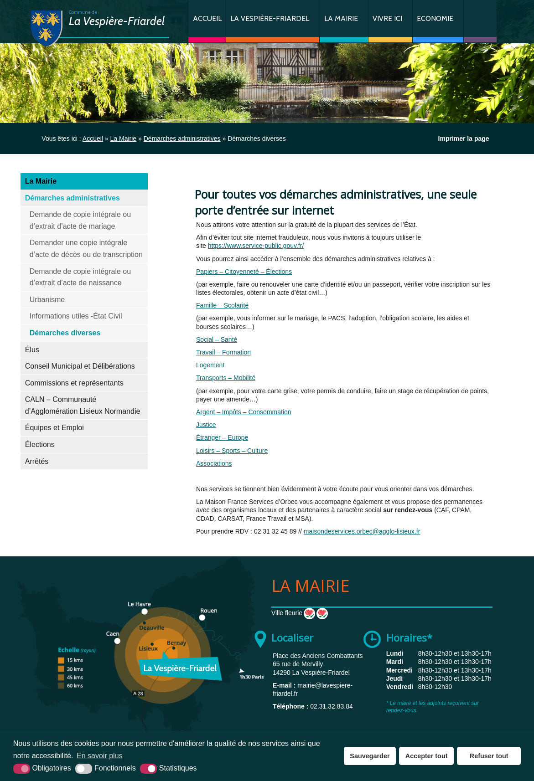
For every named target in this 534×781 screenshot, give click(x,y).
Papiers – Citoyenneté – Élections (244, 271)
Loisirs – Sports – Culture (232, 450)
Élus (32, 350)
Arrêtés (37, 461)
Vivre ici (387, 18)
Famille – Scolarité (222, 305)
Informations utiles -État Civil (76, 316)
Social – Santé (216, 339)
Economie (435, 18)
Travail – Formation (223, 352)
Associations (214, 463)
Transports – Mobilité (225, 377)
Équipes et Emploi (54, 428)
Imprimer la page (463, 138)
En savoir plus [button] (100, 756)
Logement (210, 365)
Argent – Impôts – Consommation (243, 412)
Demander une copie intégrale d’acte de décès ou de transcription (86, 248)
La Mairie (341, 18)
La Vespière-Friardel (269, 18)
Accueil (207, 18)
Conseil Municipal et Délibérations (80, 366)
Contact (480, 21)
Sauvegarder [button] (369, 756)
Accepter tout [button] (426, 756)
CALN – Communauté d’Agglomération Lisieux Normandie (82, 405)
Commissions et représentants (74, 383)
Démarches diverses (65, 333)
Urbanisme (47, 299)
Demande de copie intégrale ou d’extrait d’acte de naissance (80, 277)
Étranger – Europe (222, 437)
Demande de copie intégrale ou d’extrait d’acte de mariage (80, 220)
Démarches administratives (72, 198)
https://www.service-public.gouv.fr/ (256, 245)
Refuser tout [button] (489, 756)
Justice (206, 424)
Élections (40, 444)
